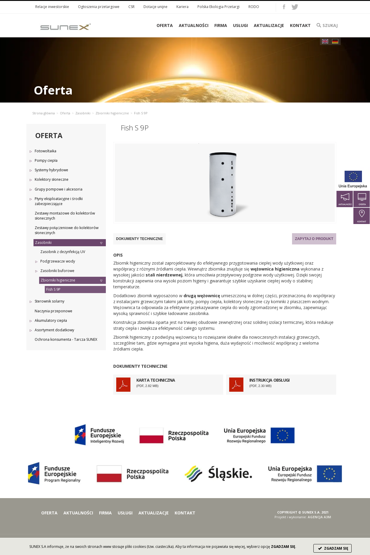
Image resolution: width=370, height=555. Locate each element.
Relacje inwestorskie (52, 6)
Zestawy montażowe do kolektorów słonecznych (65, 216)
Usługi (240, 25)
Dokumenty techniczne (139, 239)
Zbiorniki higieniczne (112, 113)
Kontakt (300, 25)
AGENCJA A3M (319, 517)
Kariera (182, 6)
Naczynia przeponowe (53, 311)
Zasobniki (82, 113)
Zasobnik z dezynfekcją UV (62, 251)
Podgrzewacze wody (57, 261)
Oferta (65, 113)
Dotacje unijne (155, 6)
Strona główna (43, 113)
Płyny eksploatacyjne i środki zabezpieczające (59, 201)
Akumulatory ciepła (51, 320)
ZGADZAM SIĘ (332, 548)
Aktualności (193, 25)
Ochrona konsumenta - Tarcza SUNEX (66, 339)
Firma (220, 25)
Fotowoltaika (45, 150)
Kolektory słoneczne (51, 179)
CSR (131, 6)
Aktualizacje (269, 25)
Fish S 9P (53, 289)
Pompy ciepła (46, 160)
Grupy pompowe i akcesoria (58, 189)
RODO (253, 6)
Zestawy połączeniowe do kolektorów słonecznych (66, 230)
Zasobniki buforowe (57, 270)
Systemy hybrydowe (51, 169)
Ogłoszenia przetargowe (98, 6)
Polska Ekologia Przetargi (218, 6)
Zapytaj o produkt (314, 239)
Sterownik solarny (49, 301)
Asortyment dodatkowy (54, 329)
